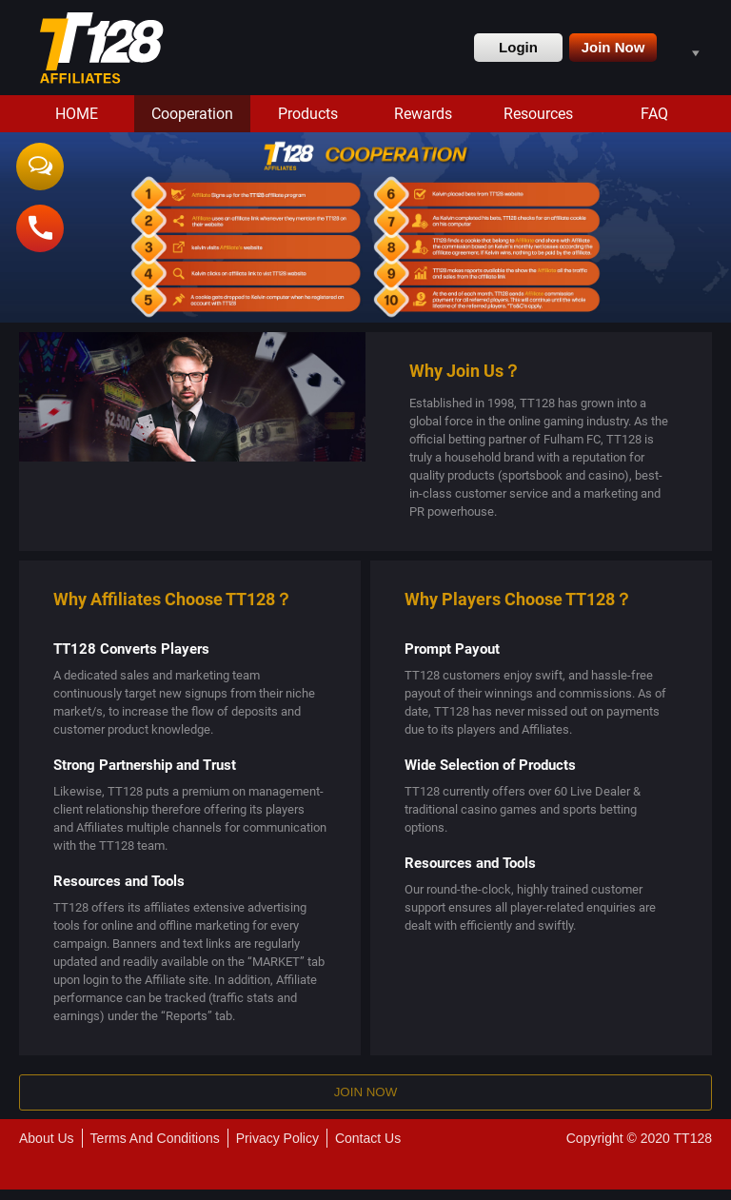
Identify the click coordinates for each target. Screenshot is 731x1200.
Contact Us (368, 1148)
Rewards (423, 114)
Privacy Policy (277, 1148)
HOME (76, 114)
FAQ (654, 114)
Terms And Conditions (155, 1148)
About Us (46, 1148)
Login (518, 47)
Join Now (613, 47)
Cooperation (192, 114)
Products (308, 114)
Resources (538, 114)
